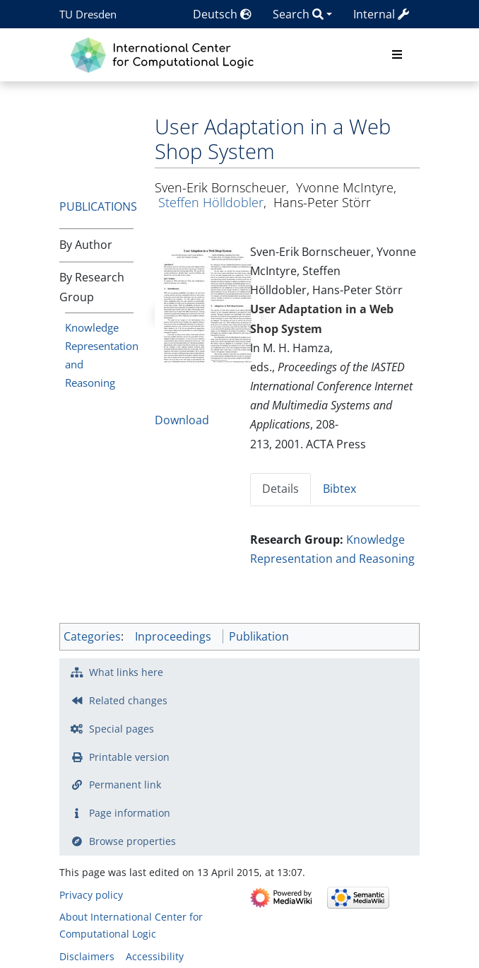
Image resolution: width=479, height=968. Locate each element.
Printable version (129, 757)
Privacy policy (91, 895)
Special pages (121, 728)
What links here (126, 672)
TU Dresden (88, 14)
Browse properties (132, 841)
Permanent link (125, 784)
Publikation (259, 636)
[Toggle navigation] (397, 55)
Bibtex (339, 488)
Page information (129, 813)
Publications (98, 206)
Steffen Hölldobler (211, 202)
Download (182, 420)
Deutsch (222, 14)
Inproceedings (173, 636)
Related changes (128, 700)
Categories (92, 636)
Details (280, 488)
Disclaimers (86, 956)
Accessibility (155, 956)
